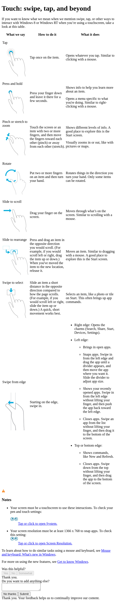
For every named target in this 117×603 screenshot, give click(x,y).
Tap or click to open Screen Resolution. (41, 543)
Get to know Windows (72, 561)
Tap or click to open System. (33, 523)
